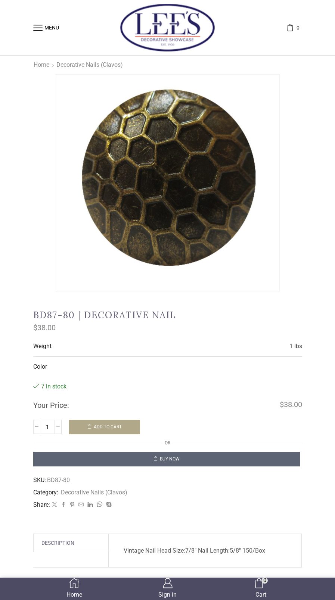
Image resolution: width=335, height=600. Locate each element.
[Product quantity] (47, 427)
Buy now (170, 459)
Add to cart (108, 426)
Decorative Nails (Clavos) (89, 64)
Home (41, 64)
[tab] (57, 543)
